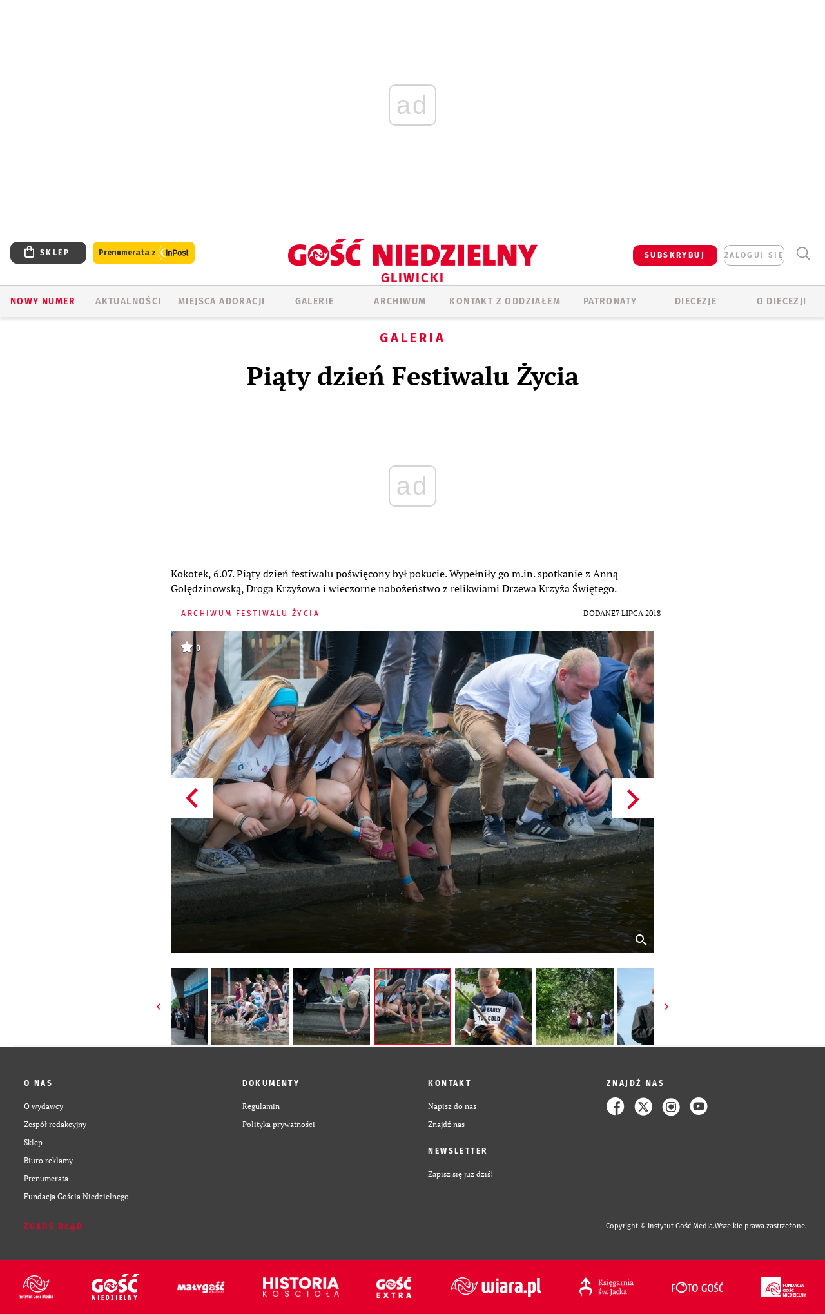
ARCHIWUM (400, 301)
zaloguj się (754, 255)
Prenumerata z (144, 253)
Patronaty (610, 301)
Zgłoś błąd (53, 1226)
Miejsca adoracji (221, 301)
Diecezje (696, 301)
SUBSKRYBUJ (675, 255)
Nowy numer (42, 301)
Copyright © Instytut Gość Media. (660, 1226)
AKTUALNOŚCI (128, 301)
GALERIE (315, 301)
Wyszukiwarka (803, 254)
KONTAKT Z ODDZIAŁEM (505, 301)
